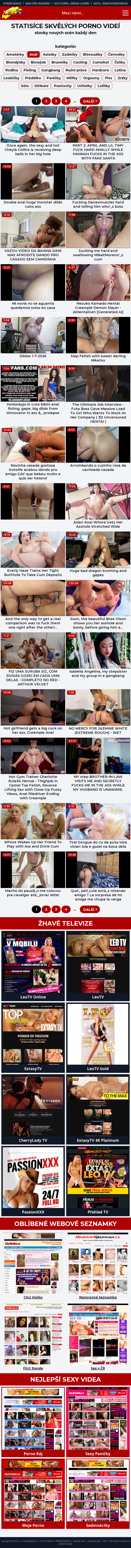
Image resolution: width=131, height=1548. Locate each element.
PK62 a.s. (16, 1541)
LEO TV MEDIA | (47, 1541)
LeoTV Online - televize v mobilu (71, 3)
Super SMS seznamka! (37, 3)
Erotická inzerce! (12, 3)
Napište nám (79, 1541)
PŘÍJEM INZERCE (63, 1541)
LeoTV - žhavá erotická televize (110, 3)
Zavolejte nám (93, 1541)
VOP (105, 1541)
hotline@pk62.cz (30, 1541)
